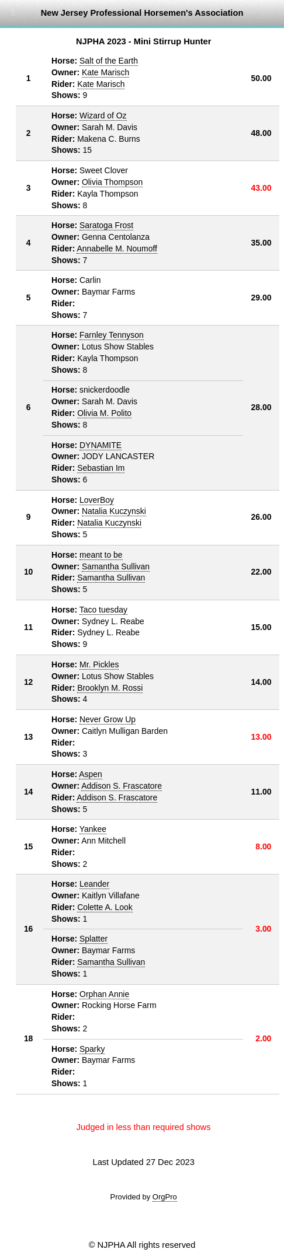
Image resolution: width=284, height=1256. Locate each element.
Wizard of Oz (102, 115)
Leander (94, 883)
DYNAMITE (100, 445)
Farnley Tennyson (111, 335)
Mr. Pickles (99, 664)
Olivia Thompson (112, 182)
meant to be (101, 554)
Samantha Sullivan (116, 566)
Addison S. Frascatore (121, 785)
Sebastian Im (100, 468)
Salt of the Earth (108, 60)
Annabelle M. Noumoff (117, 248)
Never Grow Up (107, 719)
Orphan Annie (104, 994)
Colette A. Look (104, 907)
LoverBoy (96, 500)
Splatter (93, 938)
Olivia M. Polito (104, 413)
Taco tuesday (103, 609)
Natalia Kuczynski (114, 511)
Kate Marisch (105, 72)
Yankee (92, 829)
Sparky (92, 1049)
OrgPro (165, 1196)
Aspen (90, 774)
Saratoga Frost (106, 225)
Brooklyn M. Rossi (110, 687)
